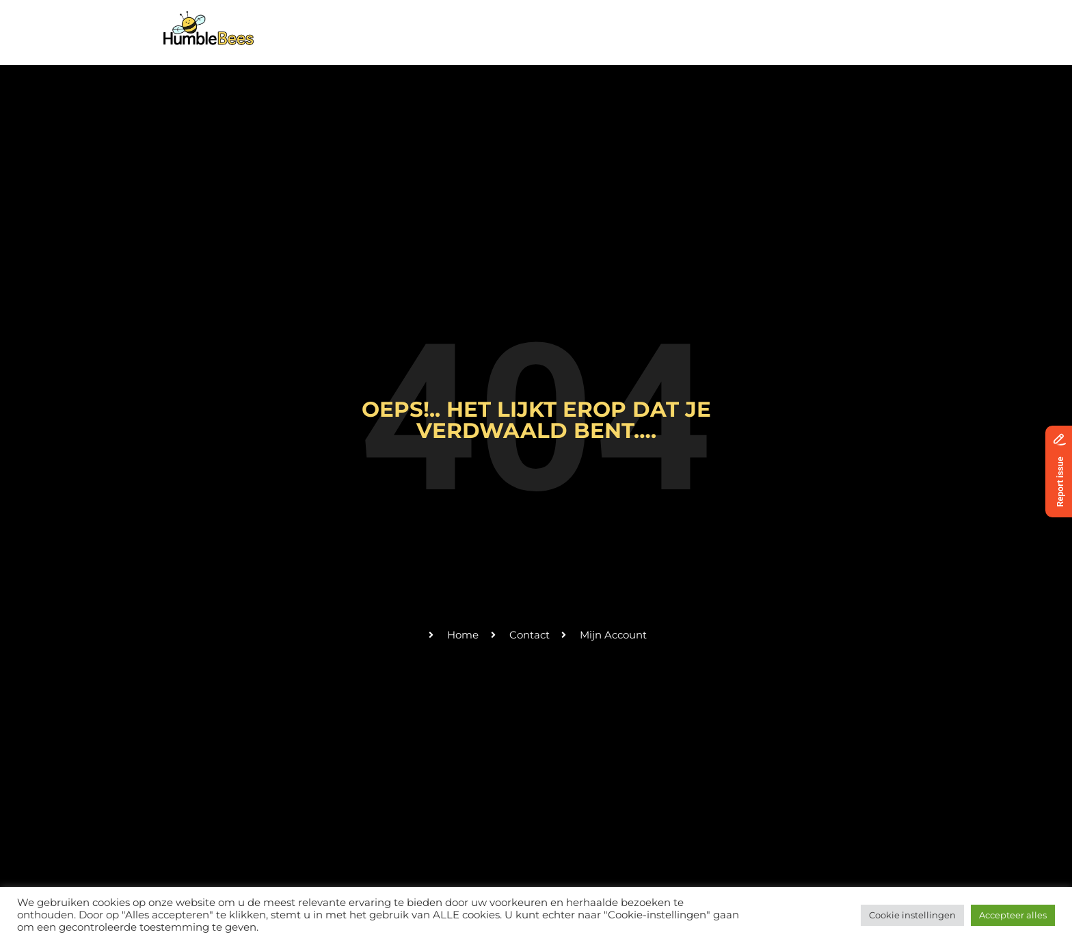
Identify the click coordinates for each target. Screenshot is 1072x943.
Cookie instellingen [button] (912, 914)
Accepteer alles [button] (1013, 914)
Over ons (510, 22)
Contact (754, 22)
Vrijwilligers (677, 22)
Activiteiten (588, 22)
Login (880, 22)
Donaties (820, 22)
